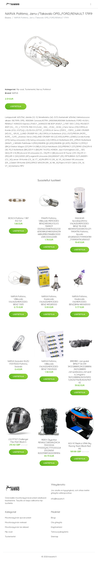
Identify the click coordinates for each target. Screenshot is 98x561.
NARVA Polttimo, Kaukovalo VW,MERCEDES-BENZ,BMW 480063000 (79, 300)
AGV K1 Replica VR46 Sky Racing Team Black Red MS (79, 446)
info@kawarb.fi (57, 499)
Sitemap (54, 536)
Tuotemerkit (30, 89)
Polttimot (47, 89)
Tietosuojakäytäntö (59, 532)
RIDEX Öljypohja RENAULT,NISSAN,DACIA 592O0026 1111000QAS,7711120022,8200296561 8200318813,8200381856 (49, 446)
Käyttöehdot (56, 527)
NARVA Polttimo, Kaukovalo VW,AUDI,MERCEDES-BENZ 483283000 (49, 300)
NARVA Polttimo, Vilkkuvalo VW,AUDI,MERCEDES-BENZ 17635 (18, 300)
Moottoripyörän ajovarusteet (18, 517)
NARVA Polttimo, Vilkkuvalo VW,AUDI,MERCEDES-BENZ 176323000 (49, 365)
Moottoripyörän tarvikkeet (17, 527)
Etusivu (8, 17)
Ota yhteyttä (56, 522)
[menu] (91, 4)
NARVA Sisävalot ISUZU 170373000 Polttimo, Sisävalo (18, 364)
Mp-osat (20, 89)
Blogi (53, 517)
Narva (39, 89)
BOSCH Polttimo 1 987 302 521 (18, 219)
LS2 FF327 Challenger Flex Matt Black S (18, 440)
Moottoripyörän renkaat (16, 522)
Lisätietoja (15, 106)
